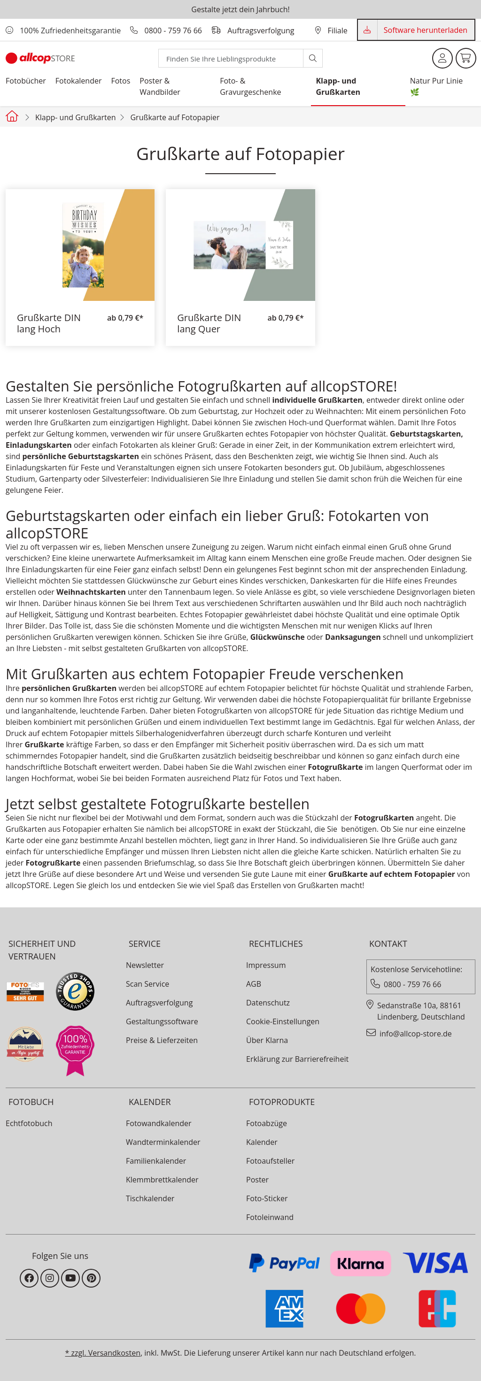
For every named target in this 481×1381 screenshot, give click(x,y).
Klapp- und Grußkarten (75, 117)
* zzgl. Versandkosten (102, 1353)
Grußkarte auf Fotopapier (174, 117)
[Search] (230, 58)
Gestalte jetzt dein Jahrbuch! (240, 9)
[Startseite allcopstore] (13, 116)
